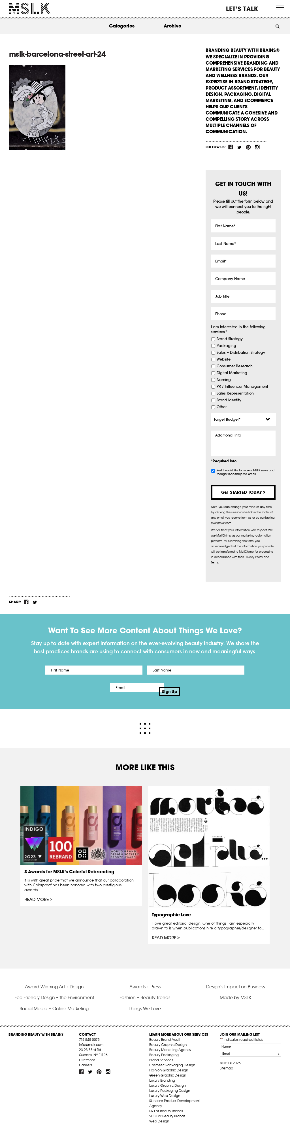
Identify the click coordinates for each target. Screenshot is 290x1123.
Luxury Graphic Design (167, 1077)
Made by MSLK (235, 989)
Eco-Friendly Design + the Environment (54, 989)
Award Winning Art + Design (54, 979)
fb (230, 147)
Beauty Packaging (164, 1047)
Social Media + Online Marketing (54, 1000)
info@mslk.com (91, 1037)
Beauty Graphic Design (168, 1037)
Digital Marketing (232, 373)
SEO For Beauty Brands (167, 1108)
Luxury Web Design (164, 1088)
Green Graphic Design (167, 1067)
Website (224, 359)
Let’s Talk (242, 9)
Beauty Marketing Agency (170, 1042)
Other (222, 407)
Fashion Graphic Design (168, 1062)
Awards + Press (145, 979)
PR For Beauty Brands (166, 1103)
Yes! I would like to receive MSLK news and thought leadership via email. (245, 472)
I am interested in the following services (238, 329)
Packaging (226, 346)
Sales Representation (235, 393)
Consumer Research (235, 366)
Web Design (159, 1113)
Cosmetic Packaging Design (172, 1057)
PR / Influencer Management (242, 386)
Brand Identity (229, 400)
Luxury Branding (162, 1072)
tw (239, 147)
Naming (224, 380)
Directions (87, 1052)
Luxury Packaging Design (169, 1082)
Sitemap (226, 1060)
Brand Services (161, 1052)
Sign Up (192, 687)
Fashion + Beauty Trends (145, 989)
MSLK (29, 8)
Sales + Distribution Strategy (241, 352)
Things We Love (145, 1000)
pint (248, 147)
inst (257, 147)
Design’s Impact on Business (235, 979)
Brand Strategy (230, 339)
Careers (85, 1057)
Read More (37, 892)
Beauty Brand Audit (164, 1031)
